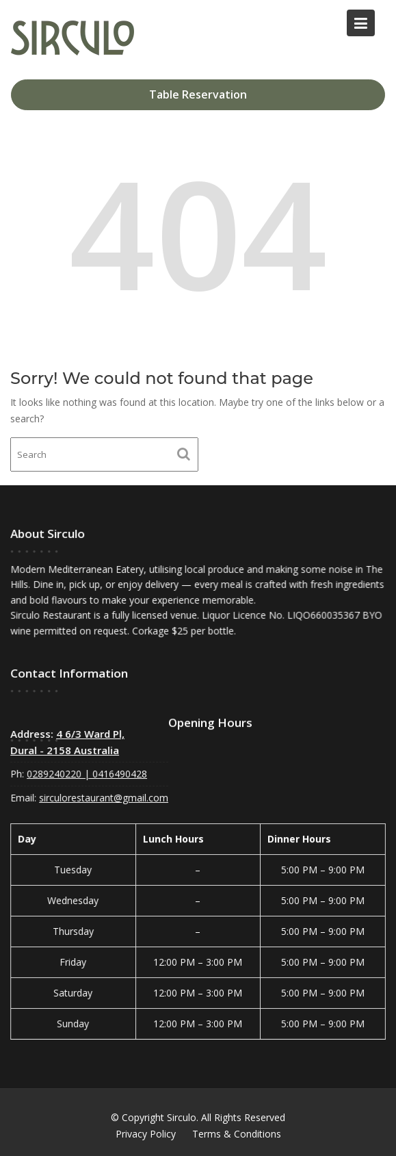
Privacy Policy (146, 1133)
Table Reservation (198, 94)
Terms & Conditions (236, 1133)
